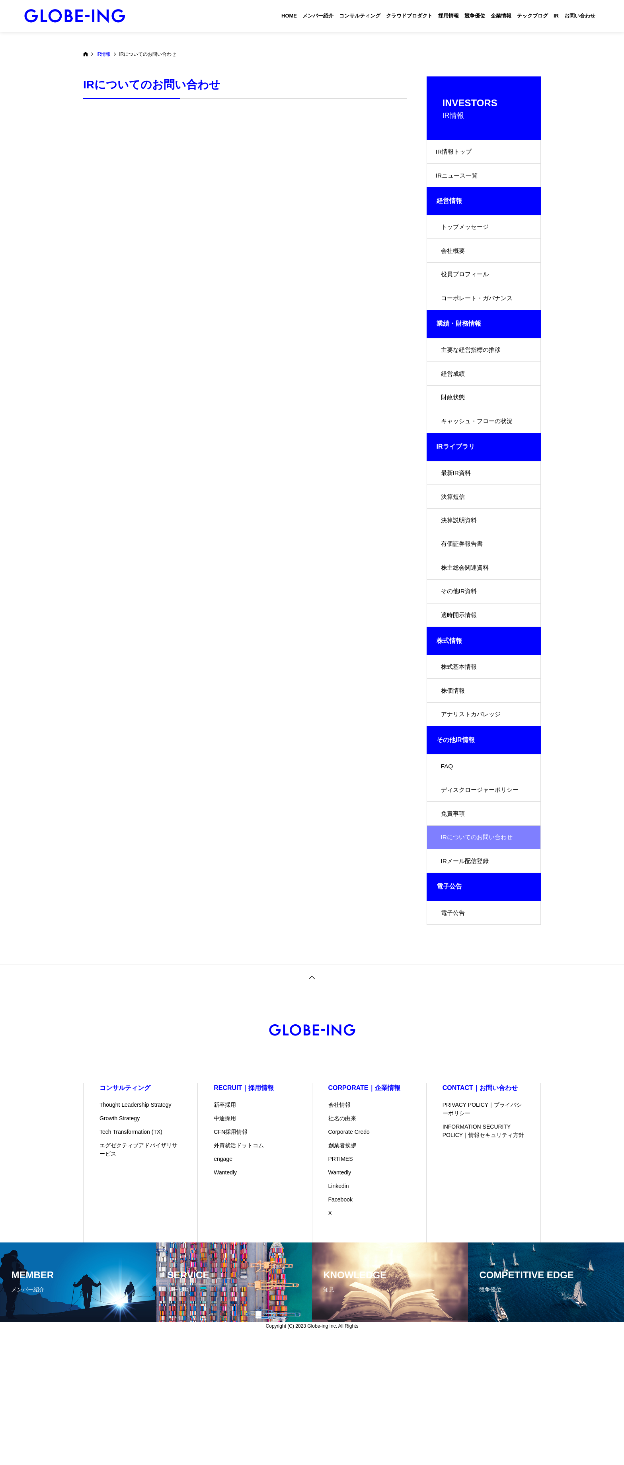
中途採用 (225, 1238)
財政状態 (453, 436)
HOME (289, 16)
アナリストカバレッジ (473, 803)
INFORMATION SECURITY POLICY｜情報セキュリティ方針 (483, 1250)
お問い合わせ (579, 16)
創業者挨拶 (342, 1265)
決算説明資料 (460, 577)
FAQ (447, 860)
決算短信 (453, 549)
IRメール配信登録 (466, 973)
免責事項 (453, 916)
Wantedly (225, 1292)
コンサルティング (359, 16)
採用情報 (448, 16)
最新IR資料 (457, 521)
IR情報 (103, 54)
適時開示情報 (460, 690)
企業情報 (501, 16)
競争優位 (474, 16)
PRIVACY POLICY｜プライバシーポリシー (482, 1228)
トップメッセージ (466, 238)
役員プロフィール (466, 294)
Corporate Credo (349, 1251)
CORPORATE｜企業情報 (364, 1207)
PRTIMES (340, 1278)
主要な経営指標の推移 (473, 379)
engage (223, 1278)
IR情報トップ (456, 153)
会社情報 (339, 1224)
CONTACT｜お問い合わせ (480, 1207)
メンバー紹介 (317, 16)
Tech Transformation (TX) (130, 1251)
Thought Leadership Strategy (135, 1224)
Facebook (340, 1319)
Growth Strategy (119, 1238)
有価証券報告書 (463, 605)
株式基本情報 (460, 747)
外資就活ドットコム (239, 1265)
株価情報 (453, 775)
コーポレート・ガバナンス (479, 323)
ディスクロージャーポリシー (482, 888)
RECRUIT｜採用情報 (244, 1207)
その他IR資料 (460, 662)
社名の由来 (342, 1238)
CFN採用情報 (231, 1251)
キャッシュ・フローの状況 (479, 464)
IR (556, 16)
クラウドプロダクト (409, 16)
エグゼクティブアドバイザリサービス (138, 1269)
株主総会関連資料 (466, 634)
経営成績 (453, 407)
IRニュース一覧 (459, 182)
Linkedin (338, 1305)
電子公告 (453, 1029)
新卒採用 (225, 1224)
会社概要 (453, 266)
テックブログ (532, 16)
